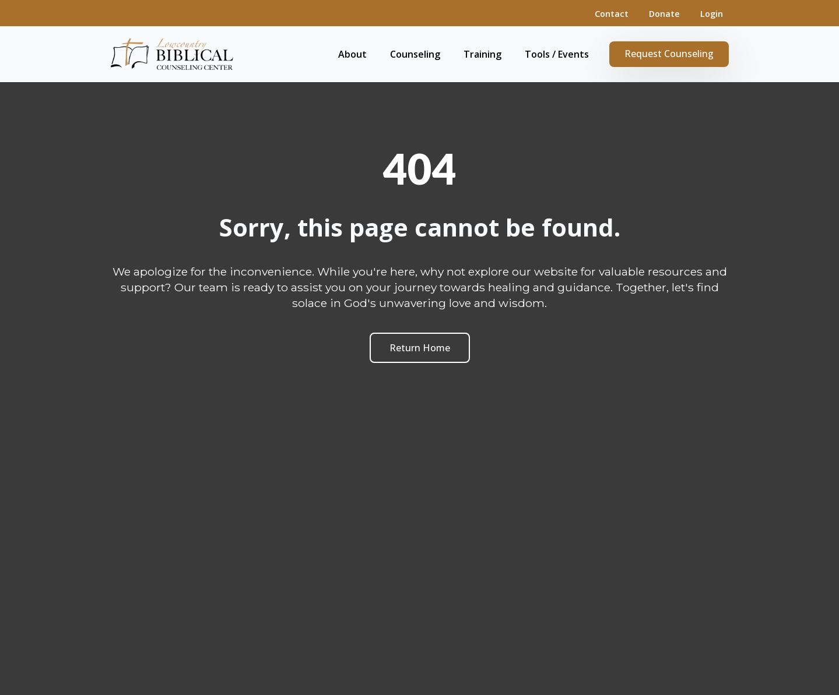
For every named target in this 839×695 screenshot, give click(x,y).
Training (482, 54)
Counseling (415, 54)
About (352, 54)
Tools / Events (557, 54)
